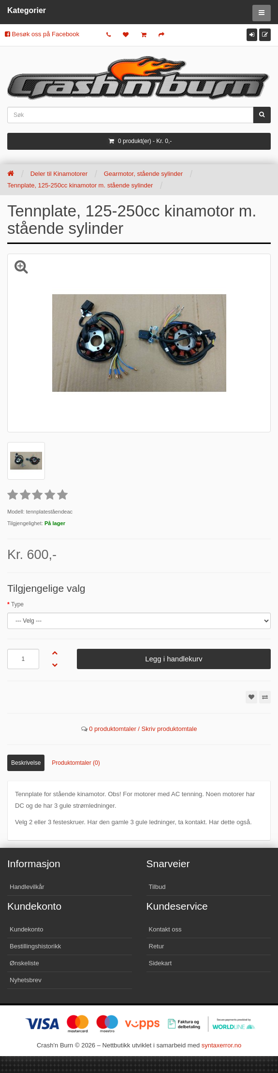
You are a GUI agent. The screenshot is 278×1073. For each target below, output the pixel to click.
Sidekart (160, 963)
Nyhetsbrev (26, 980)
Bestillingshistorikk (35, 946)
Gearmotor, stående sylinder (143, 173)
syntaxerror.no (221, 1045)
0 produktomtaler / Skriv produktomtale (143, 728)
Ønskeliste (24, 963)
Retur (156, 946)
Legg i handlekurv (173, 659)
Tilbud (157, 886)
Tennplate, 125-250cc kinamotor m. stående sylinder (80, 185)
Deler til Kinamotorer (59, 173)
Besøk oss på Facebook (42, 34)
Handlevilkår (27, 886)
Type (17, 604)
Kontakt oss (165, 929)
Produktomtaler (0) (76, 762)
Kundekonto (26, 929)
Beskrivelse (26, 762)
